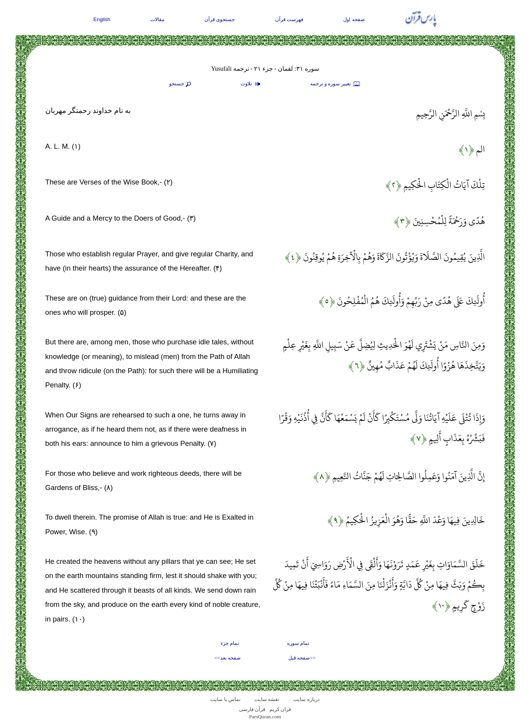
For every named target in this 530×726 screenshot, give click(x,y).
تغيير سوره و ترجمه (335, 84)
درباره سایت (306, 699)
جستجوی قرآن (219, 19)
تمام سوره (298, 643)
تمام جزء (230, 643)
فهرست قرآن (289, 19)
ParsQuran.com (265, 716)
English (101, 19)
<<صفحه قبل (302, 658)
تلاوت (251, 84)
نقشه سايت (266, 699)
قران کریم (280, 709)
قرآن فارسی (252, 709)
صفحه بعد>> (227, 658)
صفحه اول (354, 19)
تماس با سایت (225, 699)
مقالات (157, 19)
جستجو (181, 84)
